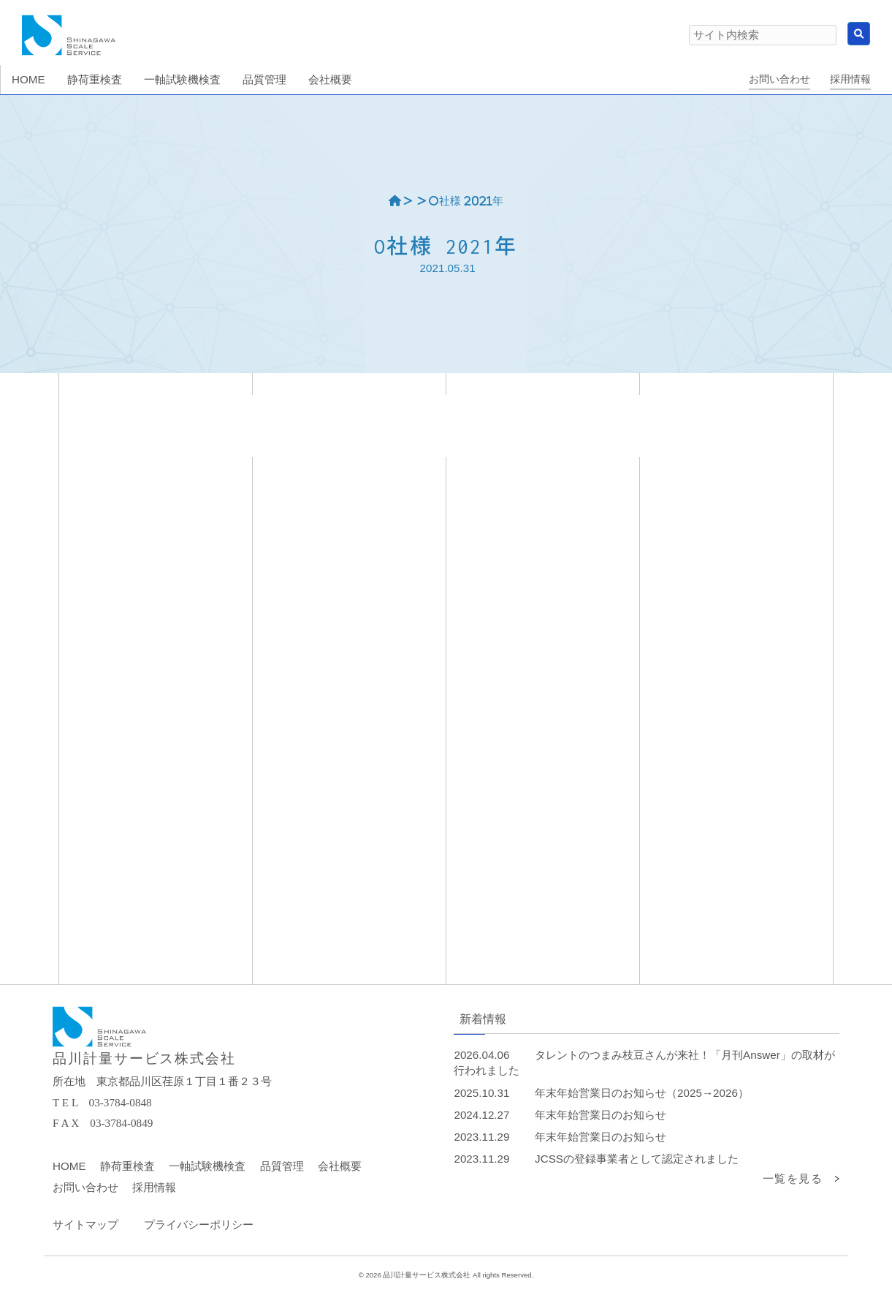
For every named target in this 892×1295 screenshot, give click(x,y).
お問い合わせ (779, 79)
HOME (69, 1166)
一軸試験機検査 (207, 1166)
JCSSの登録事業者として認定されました (637, 1158)
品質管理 (282, 1166)
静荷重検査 (127, 1166)
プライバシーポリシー (199, 1224)
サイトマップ (85, 1224)
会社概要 (340, 1166)
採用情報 (850, 79)
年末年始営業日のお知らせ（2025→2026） (642, 1093)
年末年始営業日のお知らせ (600, 1115)
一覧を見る (793, 1178)
